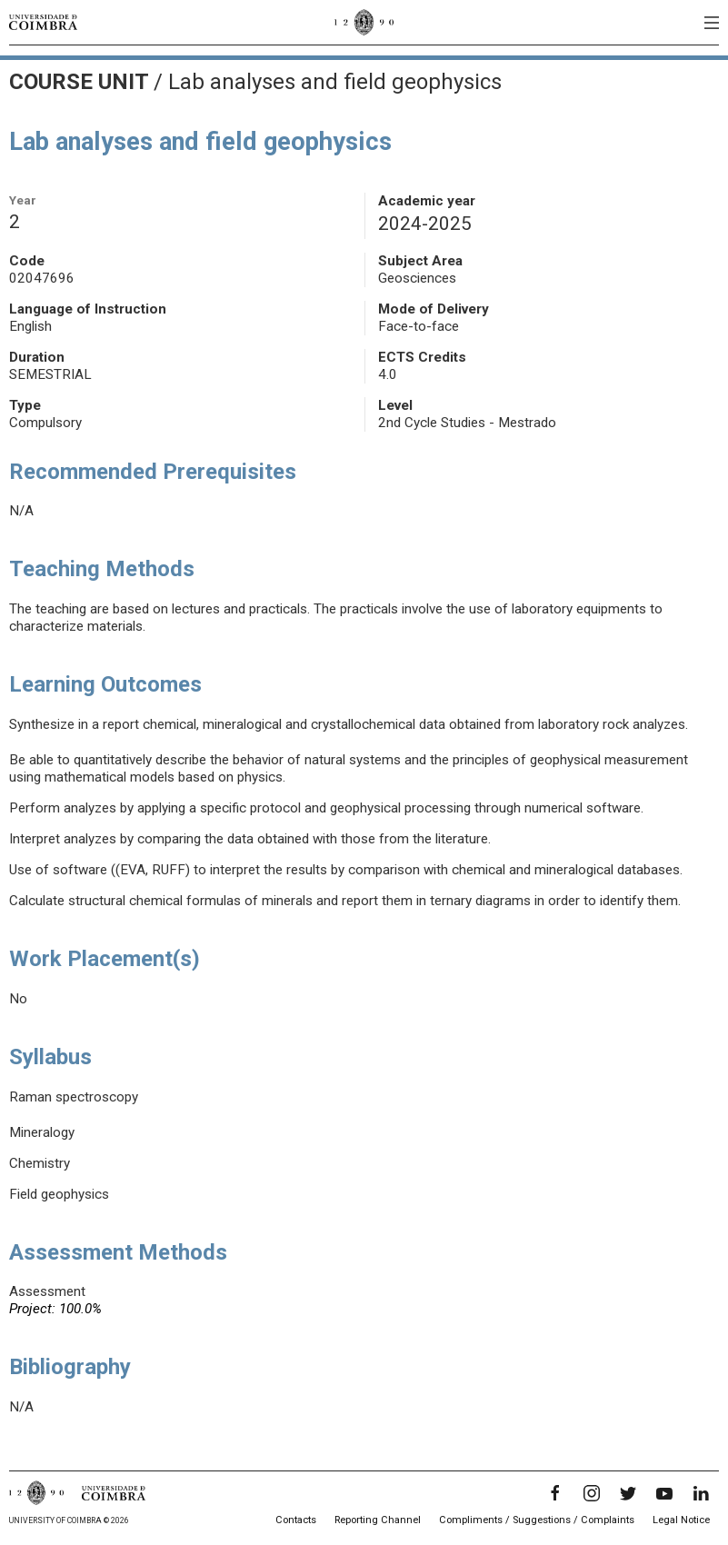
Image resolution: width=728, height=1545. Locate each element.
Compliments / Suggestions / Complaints (536, 1520)
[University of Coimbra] (43, 21)
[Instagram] (591, 1493)
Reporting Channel (377, 1520)
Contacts (295, 1520)
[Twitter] (628, 1493)
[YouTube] (664, 1493)
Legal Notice (681, 1520)
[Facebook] (555, 1493)
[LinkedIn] (701, 1493)
